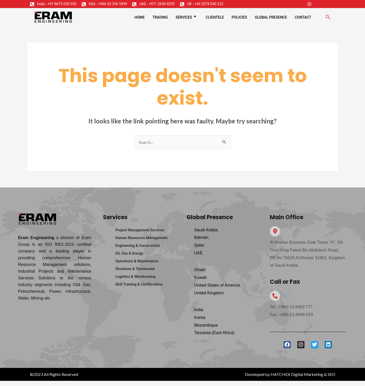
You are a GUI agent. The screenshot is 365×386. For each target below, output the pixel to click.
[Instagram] (309, 4)
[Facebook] (299, 4)
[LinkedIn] (329, 4)
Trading (160, 17)
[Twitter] (319, 4)
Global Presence (271, 17)
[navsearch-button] (328, 17)
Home (140, 17)
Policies (239, 17)
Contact (303, 17)
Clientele (215, 17)
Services (186, 17)
